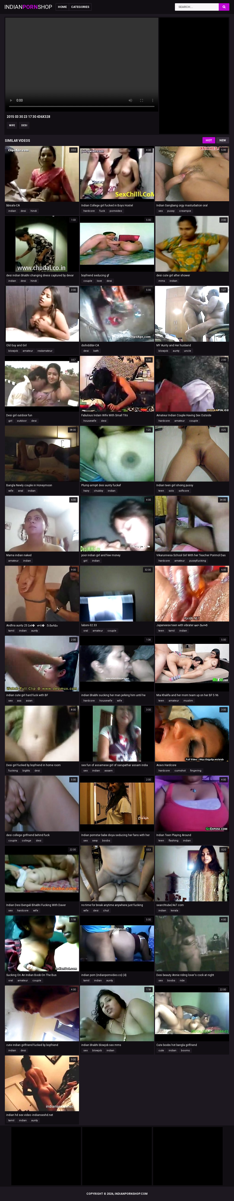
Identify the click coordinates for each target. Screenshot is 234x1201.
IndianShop (28, 7)
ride (182, 980)
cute (161, 1050)
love (99, 280)
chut (106, 910)
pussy (170, 210)
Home (62, 7)
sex (160, 210)
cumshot (180, 770)
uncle (187, 350)
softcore (184, 490)
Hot (209, 140)
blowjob (13, 350)
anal (20, 490)
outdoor (22, 420)
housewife (89, 420)
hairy (86, 490)
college (26, 840)
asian (29, 700)
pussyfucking (197, 560)
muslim (188, 700)
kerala (174, 910)
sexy (95, 840)
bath (96, 350)
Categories (80, 7)
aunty (176, 350)
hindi (34, 210)
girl (10, 420)
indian (12, 210)
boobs (106, 840)
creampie (185, 210)
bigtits (26, 770)
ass (19, 700)
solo (171, 490)
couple (87, 280)
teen (161, 490)
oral (85, 630)
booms (185, 1050)
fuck (102, 210)
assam (108, 770)
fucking (13, 770)
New (222, 140)
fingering (195, 770)
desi (24, 125)
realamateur (45, 350)
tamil (11, 630)
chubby (98, 490)
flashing (173, 840)
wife (12, 125)
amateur (28, 350)
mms (161, 280)
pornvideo (116, 210)
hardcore (89, 210)
